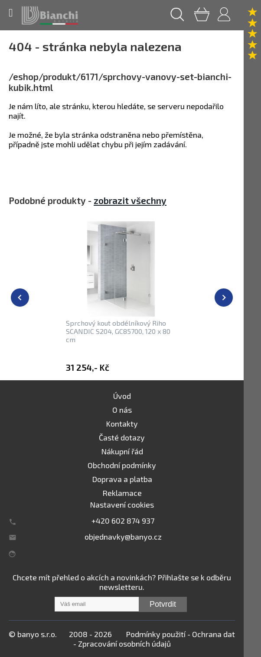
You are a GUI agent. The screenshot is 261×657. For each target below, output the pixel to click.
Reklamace (122, 493)
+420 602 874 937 (122, 520)
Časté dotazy (122, 437)
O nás (122, 409)
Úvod (122, 396)
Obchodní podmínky (122, 465)
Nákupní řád (122, 451)
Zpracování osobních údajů (124, 643)
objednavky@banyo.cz (123, 536)
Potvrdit (163, 604)
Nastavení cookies (122, 504)
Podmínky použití (156, 634)
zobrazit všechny (130, 200)
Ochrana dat (213, 634)
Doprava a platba (122, 479)
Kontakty (122, 423)
